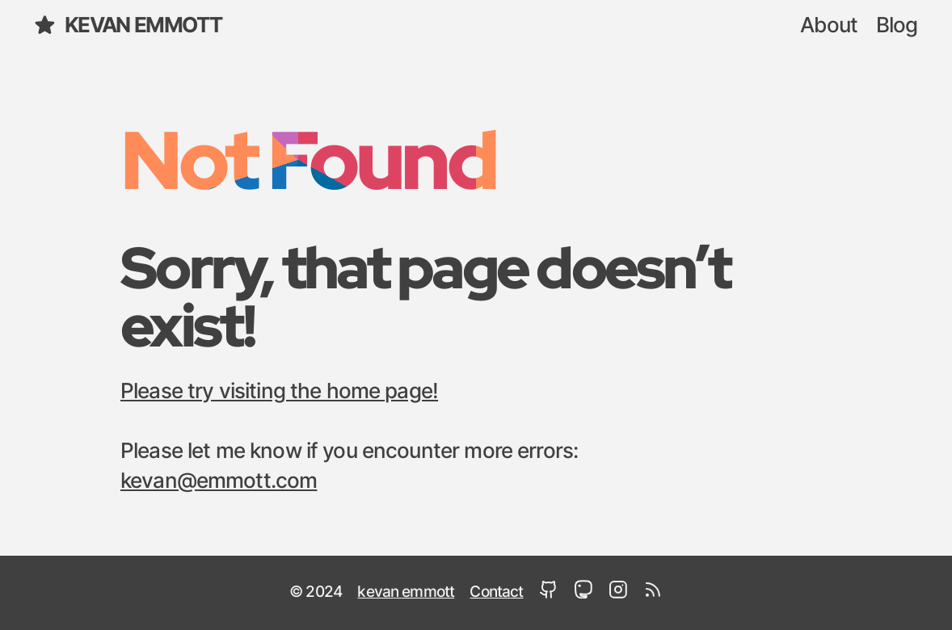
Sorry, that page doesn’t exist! (425, 296)
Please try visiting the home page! (279, 391)
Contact (496, 592)
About (828, 25)
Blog (897, 25)
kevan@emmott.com (218, 481)
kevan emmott (127, 25)
